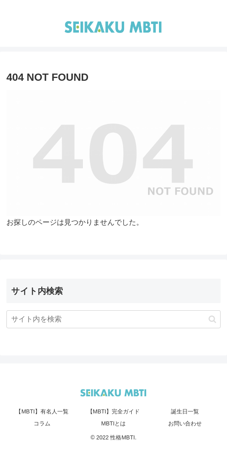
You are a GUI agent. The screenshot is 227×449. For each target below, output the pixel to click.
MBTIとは (113, 423)
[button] (212, 319)
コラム (42, 423)
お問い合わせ (185, 423)
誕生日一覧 (185, 411)
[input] (113, 319)
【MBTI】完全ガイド (113, 411)
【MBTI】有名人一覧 (42, 411)
